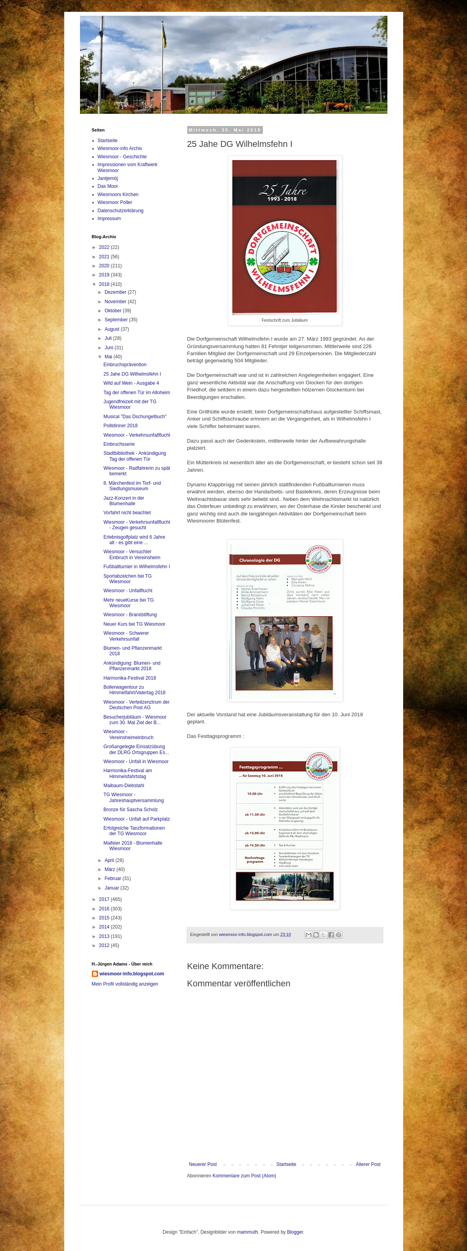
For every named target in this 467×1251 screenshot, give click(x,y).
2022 (105, 247)
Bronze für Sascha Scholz (130, 809)
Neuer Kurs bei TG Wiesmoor (134, 624)
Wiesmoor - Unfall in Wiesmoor (135, 761)
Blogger (295, 1232)
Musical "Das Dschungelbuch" (134, 416)
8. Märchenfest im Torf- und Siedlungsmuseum (132, 485)
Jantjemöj (108, 178)
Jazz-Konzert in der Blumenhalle (123, 500)
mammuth (247, 1232)
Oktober (113, 310)
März (110, 869)
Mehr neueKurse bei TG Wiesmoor (128, 602)
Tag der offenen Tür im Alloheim (136, 392)
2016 (105, 909)
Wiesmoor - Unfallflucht (127, 590)
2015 (105, 918)
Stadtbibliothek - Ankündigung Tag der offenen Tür (134, 455)
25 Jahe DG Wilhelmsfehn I (132, 374)
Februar (113, 878)
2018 (105, 284)
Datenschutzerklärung (121, 210)
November (116, 301)
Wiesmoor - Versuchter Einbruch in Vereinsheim (131, 554)
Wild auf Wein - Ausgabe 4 (131, 383)
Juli (108, 338)
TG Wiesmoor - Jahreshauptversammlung (133, 797)
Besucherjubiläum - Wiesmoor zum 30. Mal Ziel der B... (134, 719)
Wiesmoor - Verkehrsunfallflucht (136, 435)
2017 (105, 899)
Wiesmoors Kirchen (118, 194)
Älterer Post (368, 1164)
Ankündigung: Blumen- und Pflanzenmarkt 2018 (131, 665)
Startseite (286, 1164)
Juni (109, 347)
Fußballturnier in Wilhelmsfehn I (136, 566)
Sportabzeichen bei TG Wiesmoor (127, 578)
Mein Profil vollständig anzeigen (125, 984)
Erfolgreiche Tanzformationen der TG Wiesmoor (134, 830)
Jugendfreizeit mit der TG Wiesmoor (129, 404)
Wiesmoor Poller (115, 202)
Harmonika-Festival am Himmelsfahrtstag (127, 773)
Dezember (116, 292)
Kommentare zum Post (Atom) (244, 1176)
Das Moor (108, 186)
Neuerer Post (203, 1164)
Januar (112, 888)
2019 (105, 275)
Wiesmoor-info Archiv (120, 148)
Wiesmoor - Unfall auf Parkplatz (136, 819)
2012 (105, 945)
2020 (105, 266)
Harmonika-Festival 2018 (129, 678)
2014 (105, 927)
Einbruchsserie (118, 444)
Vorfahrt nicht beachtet (127, 512)
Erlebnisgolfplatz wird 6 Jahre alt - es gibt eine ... (134, 539)
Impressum (109, 218)
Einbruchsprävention (124, 364)
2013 (105, 936)
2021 (105, 256)
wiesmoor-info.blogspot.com (132, 974)
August (112, 329)
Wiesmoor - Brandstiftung (129, 614)
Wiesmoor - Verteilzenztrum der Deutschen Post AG (136, 704)
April (109, 860)
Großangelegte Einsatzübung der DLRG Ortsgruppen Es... (136, 749)
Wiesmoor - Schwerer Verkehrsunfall (126, 635)
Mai (108, 357)
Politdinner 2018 (120, 425)
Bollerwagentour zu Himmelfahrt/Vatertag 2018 (134, 689)
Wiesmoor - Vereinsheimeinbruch (128, 734)
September (116, 319)
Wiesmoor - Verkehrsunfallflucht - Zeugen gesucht (136, 524)
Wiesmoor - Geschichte (122, 156)
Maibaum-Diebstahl (123, 785)
